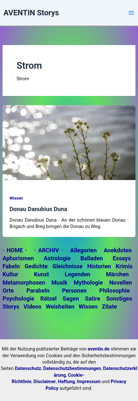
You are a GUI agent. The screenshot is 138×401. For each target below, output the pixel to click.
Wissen (16, 198)
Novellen (120, 282)
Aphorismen (18, 258)
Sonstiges (119, 298)
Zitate (109, 306)
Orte (8, 290)
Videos (32, 306)
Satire (92, 298)
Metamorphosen (24, 282)
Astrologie (57, 258)
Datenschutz (28, 368)
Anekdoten (118, 250)
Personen (74, 290)
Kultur (10, 274)
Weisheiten (60, 306)
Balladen (91, 258)
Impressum (89, 381)
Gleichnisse (68, 266)
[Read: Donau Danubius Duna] (69, 142)
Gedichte (36, 266)
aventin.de (99, 349)
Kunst (41, 274)
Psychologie (18, 298)
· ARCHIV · (48, 250)
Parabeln (37, 290)
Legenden (77, 274)
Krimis (124, 266)
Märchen (117, 274)
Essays (122, 258)
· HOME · (15, 250)
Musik (59, 282)
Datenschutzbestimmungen (72, 368)
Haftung (66, 381)
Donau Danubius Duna (38, 209)
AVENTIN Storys (31, 12)
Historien (99, 266)
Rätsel (48, 298)
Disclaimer (45, 381)
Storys (11, 306)
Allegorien (83, 250)
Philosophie (114, 290)
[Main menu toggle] (131, 13)
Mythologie (88, 282)
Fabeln (11, 266)
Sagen (71, 298)
